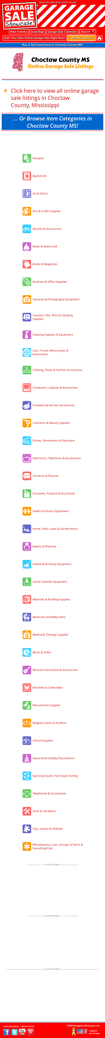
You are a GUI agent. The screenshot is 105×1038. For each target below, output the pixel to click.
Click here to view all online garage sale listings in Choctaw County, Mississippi (55, 98)
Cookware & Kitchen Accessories (54, 405)
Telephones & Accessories (49, 793)
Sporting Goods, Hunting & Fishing (55, 776)
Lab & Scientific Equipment (50, 582)
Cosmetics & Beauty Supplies (51, 423)
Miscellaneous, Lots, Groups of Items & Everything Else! (58, 846)
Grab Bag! (37, 31)
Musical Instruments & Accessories (55, 670)
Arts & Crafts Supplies (47, 211)
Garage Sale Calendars (62, 31)
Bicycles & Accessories (47, 229)
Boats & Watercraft (45, 246)
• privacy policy (11, 1026)
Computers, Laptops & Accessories (55, 387)
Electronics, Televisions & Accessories (57, 458)
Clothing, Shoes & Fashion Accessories (57, 370)
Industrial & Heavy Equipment (52, 564)
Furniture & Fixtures (46, 476)
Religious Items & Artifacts (49, 723)
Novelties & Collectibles (48, 687)
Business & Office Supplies (50, 282)
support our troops (94, 1032)
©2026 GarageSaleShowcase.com (83, 1025)
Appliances (40, 176)
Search (88, 32)
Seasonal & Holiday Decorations (53, 758)
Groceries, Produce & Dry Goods (54, 493)
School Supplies (43, 740)
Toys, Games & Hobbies (48, 829)
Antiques (38, 158)
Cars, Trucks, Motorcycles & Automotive (50, 352)
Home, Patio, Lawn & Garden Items (55, 529)
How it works (18, 31)
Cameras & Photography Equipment (56, 299)
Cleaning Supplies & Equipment (53, 334)
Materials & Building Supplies (51, 599)
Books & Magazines (45, 264)
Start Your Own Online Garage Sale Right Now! (34, 38)
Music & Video (42, 652)
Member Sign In (81, 37)
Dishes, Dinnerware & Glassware (54, 440)
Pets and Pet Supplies (47, 705)
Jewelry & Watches (44, 546)
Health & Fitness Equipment (51, 511)
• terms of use (27, 1026)
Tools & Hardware (44, 811)
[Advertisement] (52, 141)
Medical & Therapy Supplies (50, 634)
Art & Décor (40, 193)
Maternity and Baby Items (49, 617)
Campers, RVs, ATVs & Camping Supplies (53, 317)
